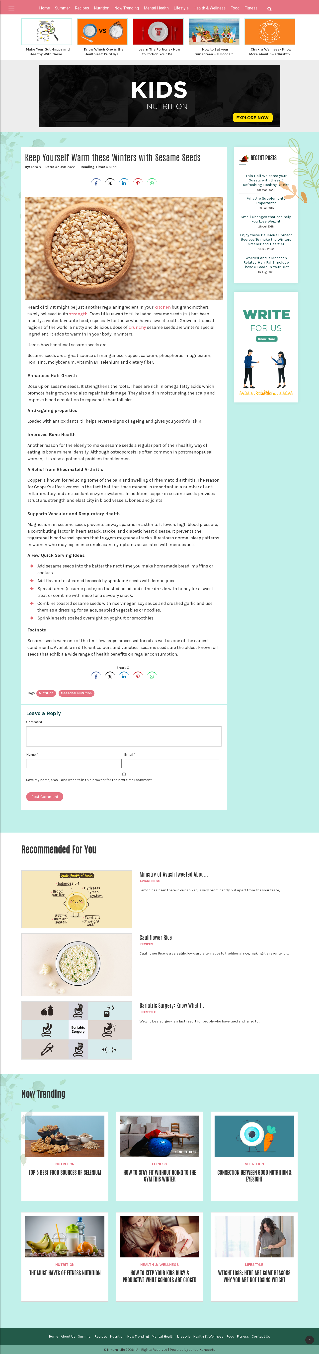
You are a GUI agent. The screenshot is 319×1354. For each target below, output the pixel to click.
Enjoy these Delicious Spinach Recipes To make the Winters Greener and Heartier (266, 239)
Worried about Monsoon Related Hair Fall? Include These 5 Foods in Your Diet (266, 262)
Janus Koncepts (202, 1349)
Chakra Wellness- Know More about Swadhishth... (271, 51)
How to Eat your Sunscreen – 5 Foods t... (215, 51)
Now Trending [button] (126, 8)
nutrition (46, 692)
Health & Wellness (159, 1264)
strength (78, 313)
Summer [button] (62, 8)
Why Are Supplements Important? (266, 200)
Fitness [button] (250, 8)
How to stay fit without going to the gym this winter (159, 1175)
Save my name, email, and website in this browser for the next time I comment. (89, 779)
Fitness (159, 1163)
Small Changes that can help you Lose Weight (266, 218)
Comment (34, 721)
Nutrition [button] (101, 8)
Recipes (146, 944)
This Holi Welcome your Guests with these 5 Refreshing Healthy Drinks (266, 179)
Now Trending (138, 1336)
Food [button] (235, 8)
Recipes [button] (82, 8)
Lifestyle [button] (181, 8)
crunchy (138, 327)
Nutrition (65, 1163)
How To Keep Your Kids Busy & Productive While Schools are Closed (160, 1280)
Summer (85, 1336)
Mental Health (163, 1336)
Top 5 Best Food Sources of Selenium (65, 1172)
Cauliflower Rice (156, 937)
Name (32, 754)
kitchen (162, 306)
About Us (68, 1336)
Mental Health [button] (156, 8)
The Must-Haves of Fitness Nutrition (65, 1273)
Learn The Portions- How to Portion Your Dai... (159, 51)
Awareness (150, 880)
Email (130, 754)
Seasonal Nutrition (76, 692)
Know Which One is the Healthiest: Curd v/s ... (104, 51)
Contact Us (261, 1336)
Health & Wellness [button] (210, 8)
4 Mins (98, 166)
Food (230, 1336)
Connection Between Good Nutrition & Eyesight (254, 1175)
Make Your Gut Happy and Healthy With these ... (48, 51)
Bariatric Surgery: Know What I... (173, 1005)
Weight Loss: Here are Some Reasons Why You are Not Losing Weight (254, 1276)
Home (44, 8)
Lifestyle (148, 1012)
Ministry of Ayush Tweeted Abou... (174, 874)
